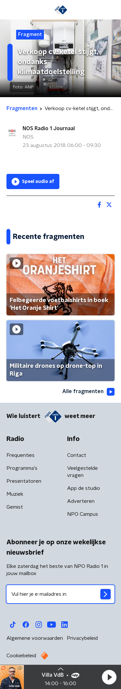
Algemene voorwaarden (34, 638)
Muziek (14, 494)
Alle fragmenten (88, 392)
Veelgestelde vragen (82, 472)
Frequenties (20, 455)
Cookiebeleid (21, 655)
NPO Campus (82, 514)
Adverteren (81, 501)
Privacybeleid (82, 638)
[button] (109, 677)
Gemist (14, 507)
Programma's (21, 468)
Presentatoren (23, 481)
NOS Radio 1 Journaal (49, 128)
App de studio (83, 488)
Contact (76, 455)
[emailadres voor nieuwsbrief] (60, 594)
